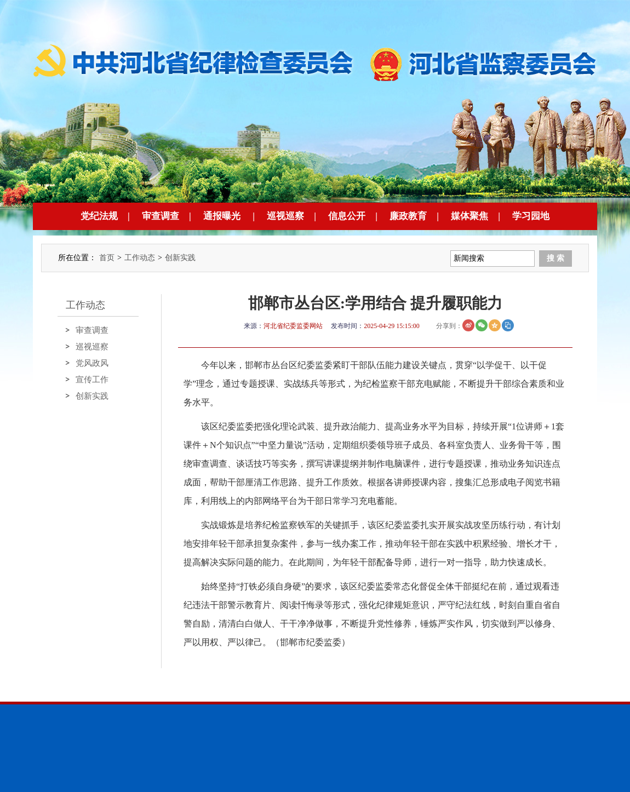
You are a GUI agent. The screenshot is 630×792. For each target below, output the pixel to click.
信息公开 (346, 216)
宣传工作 (92, 379)
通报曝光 (221, 216)
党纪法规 (99, 216)
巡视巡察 (285, 216)
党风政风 (92, 363)
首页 (106, 258)
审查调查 (160, 216)
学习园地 (530, 216)
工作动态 (139, 258)
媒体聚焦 (469, 216)
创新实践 (180, 258)
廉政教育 (408, 216)
